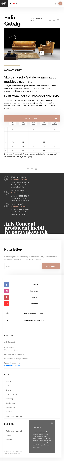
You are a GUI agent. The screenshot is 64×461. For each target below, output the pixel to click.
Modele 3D (9, 407)
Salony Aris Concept (12, 365)
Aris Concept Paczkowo (20, 179)
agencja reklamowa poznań (12, 453)
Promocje (9, 398)
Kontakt (8, 411)
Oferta (7, 390)
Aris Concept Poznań (18, 206)
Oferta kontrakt (11, 394)
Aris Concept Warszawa (20, 193)
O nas (7, 385)
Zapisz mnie (50, 266)
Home (7, 381)
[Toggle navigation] (10, 3)
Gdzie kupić (9, 403)
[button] (15, 3)
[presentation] (22, 53)
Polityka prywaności (13, 416)
